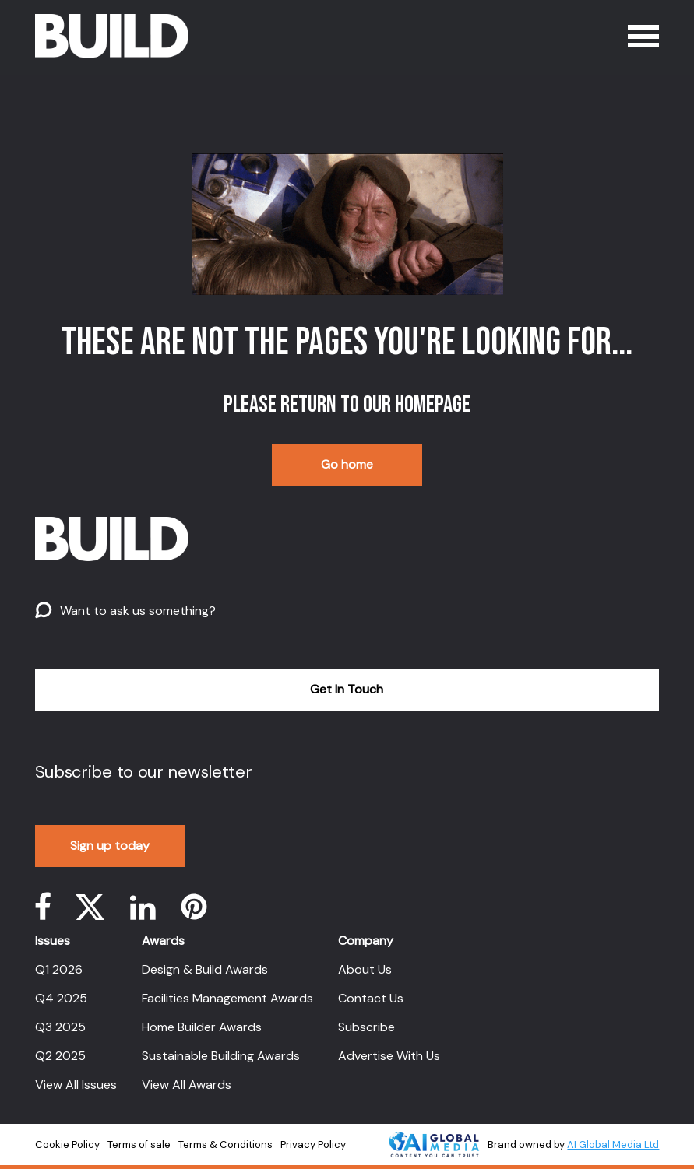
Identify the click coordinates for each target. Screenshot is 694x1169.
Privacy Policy (313, 1144)
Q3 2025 (60, 1027)
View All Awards (186, 1084)
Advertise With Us (389, 1056)
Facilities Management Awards (227, 998)
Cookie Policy (67, 1144)
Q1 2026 (59, 969)
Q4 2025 (61, 998)
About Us (365, 969)
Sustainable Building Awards (221, 1056)
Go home (347, 464)
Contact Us (370, 998)
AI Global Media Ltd (613, 1144)
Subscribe (366, 1027)
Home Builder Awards (202, 1027)
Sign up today (110, 845)
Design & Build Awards (205, 969)
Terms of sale (139, 1144)
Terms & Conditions (225, 1144)
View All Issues (76, 1084)
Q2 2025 (60, 1056)
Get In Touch (346, 689)
